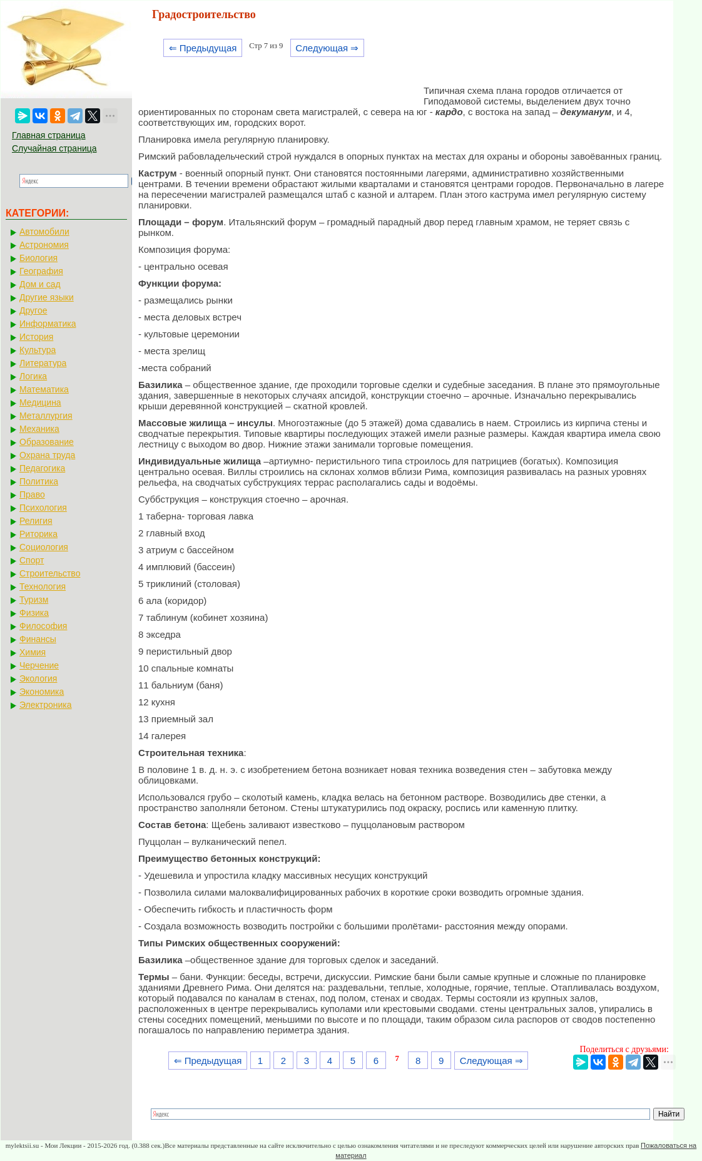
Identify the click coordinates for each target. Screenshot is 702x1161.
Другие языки (46, 297)
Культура (37, 350)
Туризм (33, 600)
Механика (39, 429)
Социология (43, 547)
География (41, 271)
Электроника (45, 705)
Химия (32, 652)
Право (32, 494)
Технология (42, 586)
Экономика (41, 692)
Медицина (40, 402)
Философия (43, 626)
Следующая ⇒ (327, 48)
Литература (42, 363)
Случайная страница (54, 148)
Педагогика (42, 468)
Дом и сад (40, 284)
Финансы (37, 639)
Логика (33, 376)
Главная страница (49, 135)
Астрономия (44, 245)
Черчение (39, 665)
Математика (44, 389)
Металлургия (46, 416)
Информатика (47, 324)
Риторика (38, 534)
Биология (38, 258)
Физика (34, 613)
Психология (43, 508)
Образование (46, 442)
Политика (38, 481)
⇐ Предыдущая (203, 48)
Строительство (49, 573)
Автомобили (44, 232)
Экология (38, 678)
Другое (33, 310)
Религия (36, 521)
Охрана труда (47, 455)
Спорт (31, 560)
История (36, 337)
